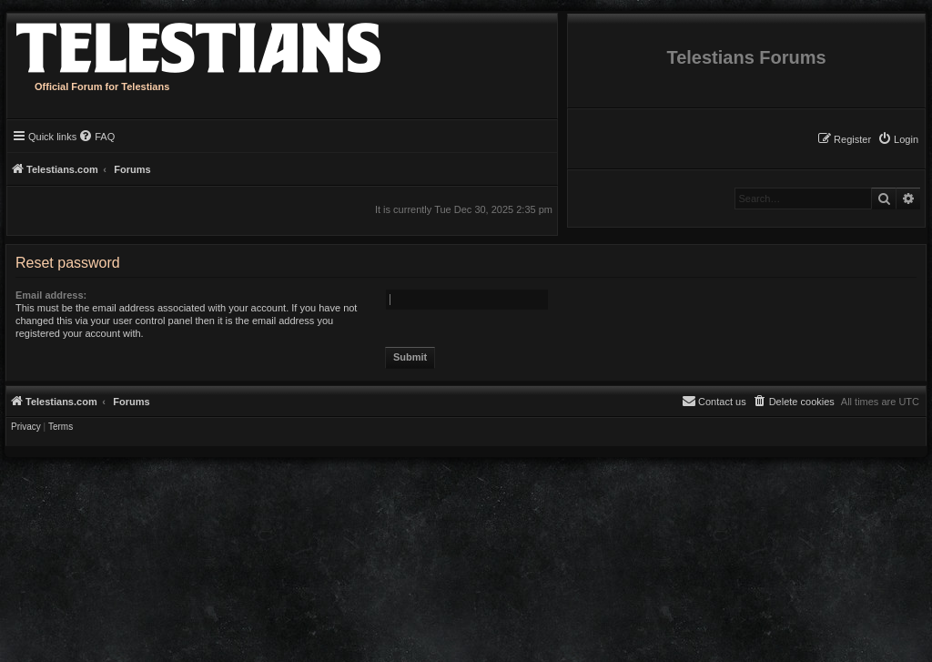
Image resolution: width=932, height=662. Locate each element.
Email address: (50, 295)
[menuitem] (897, 139)
